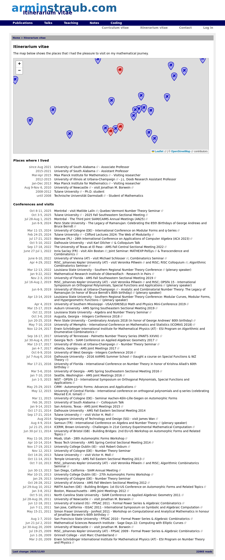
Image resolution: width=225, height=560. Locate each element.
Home (16, 37)
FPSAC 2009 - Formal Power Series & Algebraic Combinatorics (155, 531)
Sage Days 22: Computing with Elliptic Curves (150, 523)
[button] (19, 64)
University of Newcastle (71, 187)
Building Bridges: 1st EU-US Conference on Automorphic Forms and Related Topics (144, 487)
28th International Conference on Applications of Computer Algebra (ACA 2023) (132, 238)
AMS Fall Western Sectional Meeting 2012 (117, 482)
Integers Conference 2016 (114, 352)
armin (64, 8)
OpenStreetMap (180, 151)
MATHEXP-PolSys (142, 251)
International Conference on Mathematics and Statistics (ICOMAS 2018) (140, 324)
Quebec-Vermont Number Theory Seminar (130, 211)
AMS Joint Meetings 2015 (102, 406)
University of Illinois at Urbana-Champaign (84, 179)
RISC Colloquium (173, 262)
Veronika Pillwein (130, 262)
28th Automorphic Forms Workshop (98, 438)
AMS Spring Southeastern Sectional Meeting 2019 (119, 308)
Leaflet (157, 151)
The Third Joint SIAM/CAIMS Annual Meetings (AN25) (107, 219)
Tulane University (66, 191)
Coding (116, 23)
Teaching (71, 23)
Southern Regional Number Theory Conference (128, 269)
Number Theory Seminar (138, 344)
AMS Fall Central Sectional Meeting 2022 (134, 247)
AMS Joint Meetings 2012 (108, 491)
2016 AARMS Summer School (108, 356)
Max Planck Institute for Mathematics (81, 175)
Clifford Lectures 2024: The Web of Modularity (118, 234)
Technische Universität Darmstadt (78, 195)
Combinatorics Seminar (147, 258)
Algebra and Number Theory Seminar (121, 312)
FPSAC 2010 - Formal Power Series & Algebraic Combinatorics (145, 518)
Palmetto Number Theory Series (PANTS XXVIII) (125, 336)
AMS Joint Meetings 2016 (104, 375)
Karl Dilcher (102, 242)
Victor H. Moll (101, 414)
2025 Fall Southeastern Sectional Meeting (115, 215)
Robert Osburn (116, 446)
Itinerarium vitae (154, 27)
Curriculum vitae (115, 27)
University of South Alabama (74, 167)
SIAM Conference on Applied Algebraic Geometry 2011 (141, 495)
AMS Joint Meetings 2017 (98, 348)
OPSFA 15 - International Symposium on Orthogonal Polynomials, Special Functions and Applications (125, 284)
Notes (94, 23)
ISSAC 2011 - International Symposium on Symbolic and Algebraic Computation (142, 507)
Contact (185, 27)
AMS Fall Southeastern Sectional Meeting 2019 (119, 278)
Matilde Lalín (86, 211)
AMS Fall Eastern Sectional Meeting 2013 (112, 459)
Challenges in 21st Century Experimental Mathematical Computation (142, 427)
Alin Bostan (96, 251)
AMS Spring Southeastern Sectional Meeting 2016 (123, 371)
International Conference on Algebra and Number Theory (116, 423)
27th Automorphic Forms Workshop (124, 474)
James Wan (147, 418)
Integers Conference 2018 (100, 316)
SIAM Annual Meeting (102, 470)
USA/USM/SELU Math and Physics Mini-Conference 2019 (145, 304)
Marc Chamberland (100, 535)
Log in (208, 27)
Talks (48, 23)
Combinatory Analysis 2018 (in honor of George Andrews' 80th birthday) (140, 320)
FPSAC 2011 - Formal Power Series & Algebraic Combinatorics (137, 503)
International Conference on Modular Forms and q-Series (136, 230)
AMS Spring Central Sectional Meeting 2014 (119, 442)
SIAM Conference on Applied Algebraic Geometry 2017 (115, 340)
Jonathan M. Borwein (116, 187)
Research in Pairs (138, 274)
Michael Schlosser (112, 258)
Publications (23, 23)
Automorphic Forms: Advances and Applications (98, 387)
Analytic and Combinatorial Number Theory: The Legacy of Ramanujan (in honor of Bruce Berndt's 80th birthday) (130, 291)
